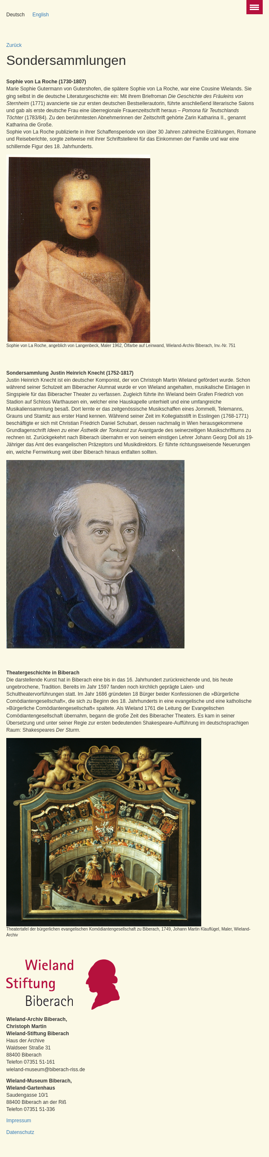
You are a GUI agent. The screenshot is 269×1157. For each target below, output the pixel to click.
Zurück (14, 45)
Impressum (18, 1121)
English (40, 15)
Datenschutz (20, 1132)
